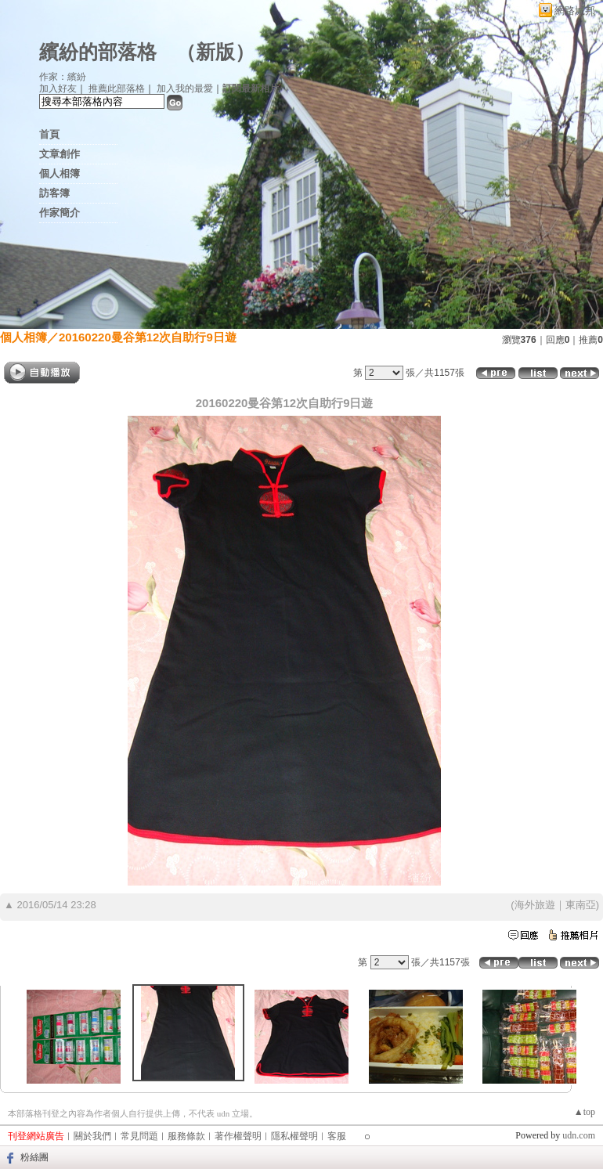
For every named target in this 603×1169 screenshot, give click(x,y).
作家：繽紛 (62, 76)
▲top (584, 1111)
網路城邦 (574, 10)
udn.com (578, 1135)
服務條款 (186, 1136)
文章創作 (59, 154)
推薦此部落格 (116, 88)
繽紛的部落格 (98, 52)
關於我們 (92, 1136)
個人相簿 (59, 173)
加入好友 (58, 88)
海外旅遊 (535, 905)
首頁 (49, 134)
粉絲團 (34, 1157)
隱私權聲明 (294, 1136)
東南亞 (580, 905)
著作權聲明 (238, 1136)
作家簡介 (59, 212)
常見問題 (139, 1136)
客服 (336, 1136)
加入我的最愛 (185, 88)
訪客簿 (54, 193)
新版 (215, 52)
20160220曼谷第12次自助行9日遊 (148, 337)
